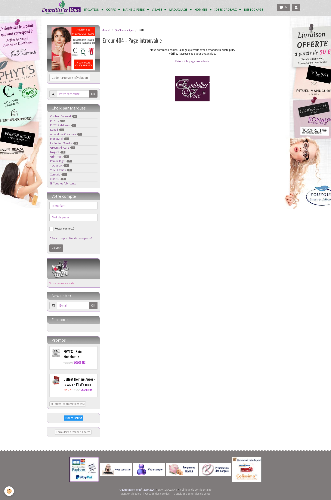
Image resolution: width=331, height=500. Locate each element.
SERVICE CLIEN (167, 489)
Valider (56, 248)
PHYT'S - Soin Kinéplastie (73, 354)
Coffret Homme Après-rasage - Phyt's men (79, 381)
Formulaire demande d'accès (73, 432)
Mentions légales (131, 493)
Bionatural (59, 138)
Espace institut (73, 418)
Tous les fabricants (63, 183)
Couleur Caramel (63, 116)
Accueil (106, 30)
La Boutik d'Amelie (64, 143)
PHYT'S (57, 120)
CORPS (111, 9)
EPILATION (92, 9)
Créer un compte (58, 238)
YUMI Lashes (61, 170)
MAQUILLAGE (178, 9)
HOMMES (201, 9)
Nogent (57, 152)
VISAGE (157, 9)
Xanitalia (58, 174)
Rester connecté (61, 229)
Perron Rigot (61, 161)
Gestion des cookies (157, 493)
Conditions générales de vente (192, 493)
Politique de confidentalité (195, 489)
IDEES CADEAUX (226, 9)
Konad (57, 129)
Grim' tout (59, 156)
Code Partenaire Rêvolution (70, 77)
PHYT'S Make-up (63, 125)
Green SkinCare (62, 147)
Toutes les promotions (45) (67, 403)
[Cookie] (9, 491)
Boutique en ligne (124, 30)
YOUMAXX (59, 165)
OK (93, 94)
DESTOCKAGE (253, 9)
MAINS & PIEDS (134, 9)
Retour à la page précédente (192, 61)
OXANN (58, 179)
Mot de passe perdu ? (80, 238)
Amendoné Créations (66, 134)
